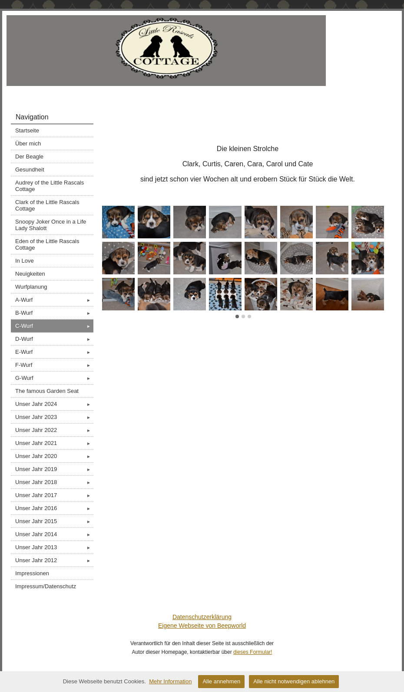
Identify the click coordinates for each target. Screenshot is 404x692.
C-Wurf (54, 326)
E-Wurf (54, 352)
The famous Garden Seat (47, 391)
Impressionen (32, 573)
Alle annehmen (221, 681)
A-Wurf (54, 300)
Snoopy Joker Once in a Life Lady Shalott (50, 224)
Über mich (28, 143)
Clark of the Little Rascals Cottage (47, 205)
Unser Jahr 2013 (54, 547)
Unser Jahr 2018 (54, 482)
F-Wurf (54, 365)
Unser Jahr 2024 (54, 404)
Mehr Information (170, 681)
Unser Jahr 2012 (54, 560)
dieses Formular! (252, 652)
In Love (24, 260)
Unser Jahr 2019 (54, 469)
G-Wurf (54, 378)
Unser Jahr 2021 (54, 443)
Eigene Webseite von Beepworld (202, 625)
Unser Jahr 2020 (54, 456)
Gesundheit (29, 169)
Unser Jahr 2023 (54, 417)
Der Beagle (29, 156)
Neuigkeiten (30, 273)
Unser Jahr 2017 (54, 495)
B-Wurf (54, 313)
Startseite (27, 130)
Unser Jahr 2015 (54, 521)
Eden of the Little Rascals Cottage (47, 244)
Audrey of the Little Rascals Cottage (49, 185)
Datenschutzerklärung (202, 616)
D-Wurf (54, 339)
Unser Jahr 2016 (54, 508)
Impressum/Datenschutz (45, 586)
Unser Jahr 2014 (54, 534)
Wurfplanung (31, 286)
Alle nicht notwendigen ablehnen (293, 681)
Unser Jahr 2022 (54, 430)
